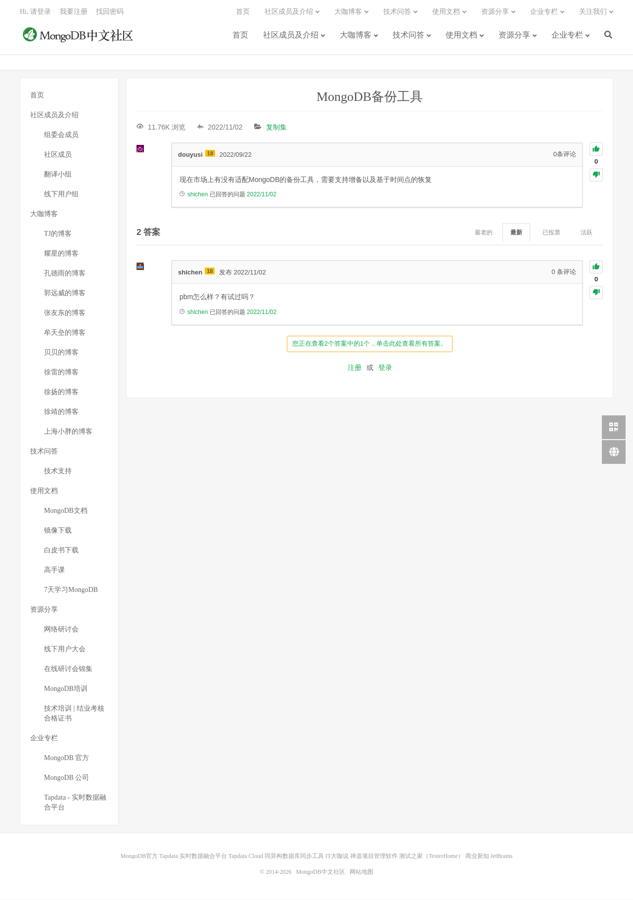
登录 (385, 368)
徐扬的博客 (61, 392)
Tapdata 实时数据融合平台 (193, 856)
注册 (355, 368)
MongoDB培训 (66, 689)
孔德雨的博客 (65, 273)
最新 (516, 232)
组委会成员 (61, 135)
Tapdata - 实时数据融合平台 (75, 802)
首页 (240, 36)
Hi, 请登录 (35, 12)
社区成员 (58, 155)
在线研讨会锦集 (68, 669)
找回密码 (110, 12)
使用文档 (461, 36)
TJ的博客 (58, 234)
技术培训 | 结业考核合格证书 (74, 713)
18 (210, 154)
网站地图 (361, 872)
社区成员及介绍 (290, 36)
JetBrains (502, 856)
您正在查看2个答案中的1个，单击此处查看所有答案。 (369, 344)
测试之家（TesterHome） (431, 856)
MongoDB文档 (66, 511)
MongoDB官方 (139, 856)
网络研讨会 (61, 629)
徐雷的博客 (61, 372)
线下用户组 (61, 194)
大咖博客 (355, 36)
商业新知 (477, 856)
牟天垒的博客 (65, 333)
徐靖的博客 (61, 412)
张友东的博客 (65, 313)
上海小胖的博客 (68, 432)
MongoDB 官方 (66, 758)
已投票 (551, 232)
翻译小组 (58, 175)
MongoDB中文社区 (79, 36)
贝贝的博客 (61, 353)
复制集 (276, 128)
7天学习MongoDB (71, 590)
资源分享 (514, 36)
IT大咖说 (337, 856)
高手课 (54, 570)
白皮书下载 (61, 550)
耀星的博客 (61, 254)
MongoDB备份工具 (369, 97)
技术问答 (408, 36)
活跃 (586, 232)
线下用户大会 (65, 649)
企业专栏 (567, 36)
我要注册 (74, 12)
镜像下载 (58, 531)
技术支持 (58, 471)
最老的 (484, 232)
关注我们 (593, 12)
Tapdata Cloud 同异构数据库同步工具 (276, 856)
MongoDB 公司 (66, 778)
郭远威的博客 (65, 293)
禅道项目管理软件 (374, 856)
